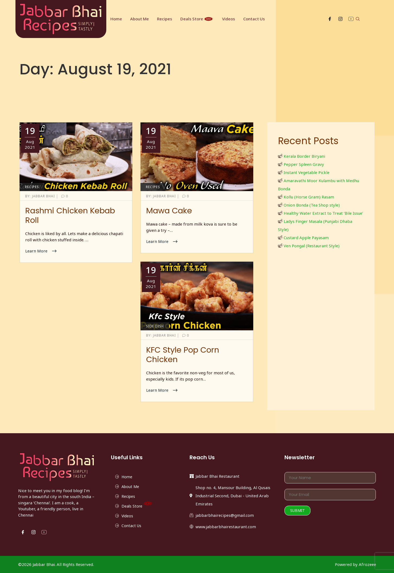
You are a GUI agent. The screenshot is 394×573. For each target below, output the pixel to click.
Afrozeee (367, 564)
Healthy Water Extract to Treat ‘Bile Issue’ (323, 213)
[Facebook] (330, 19)
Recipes (164, 19)
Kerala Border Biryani (304, 156)
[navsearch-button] (358, 19)
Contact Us (255, 19)
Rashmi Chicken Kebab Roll (70, 215)
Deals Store (197, 19)
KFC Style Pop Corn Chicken (182, 354)
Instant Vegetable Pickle (306, 172)
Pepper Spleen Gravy (304, 164)
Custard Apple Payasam (306, 237)
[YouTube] (351, 19)
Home (116, 19)
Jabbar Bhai (40, 196)
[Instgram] (340, 19)
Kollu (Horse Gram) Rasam (309, 197)
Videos (229, 19)
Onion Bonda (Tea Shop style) (312, 205)
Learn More (37, 251)
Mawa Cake (169, 210)
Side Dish (155, 326)
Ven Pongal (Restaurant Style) (311, 245)
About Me (139, 19)
